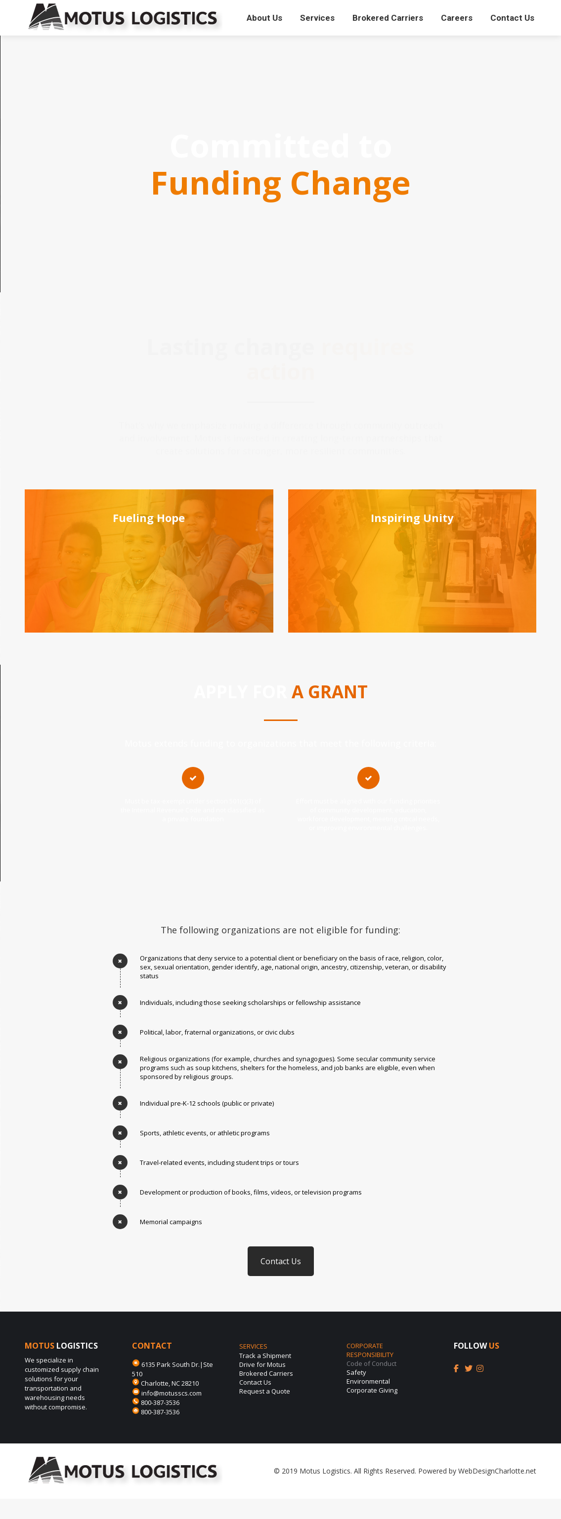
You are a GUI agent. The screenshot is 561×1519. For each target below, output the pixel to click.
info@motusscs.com (173, 1413)
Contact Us (280, 1281)
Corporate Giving (371, 1410)
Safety (356, 1392)
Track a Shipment (265, 1375)
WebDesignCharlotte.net (497, 1491)
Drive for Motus (262, 1384)
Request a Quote (264, 1411)
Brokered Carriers (266, 1393)
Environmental (368, 1401)
